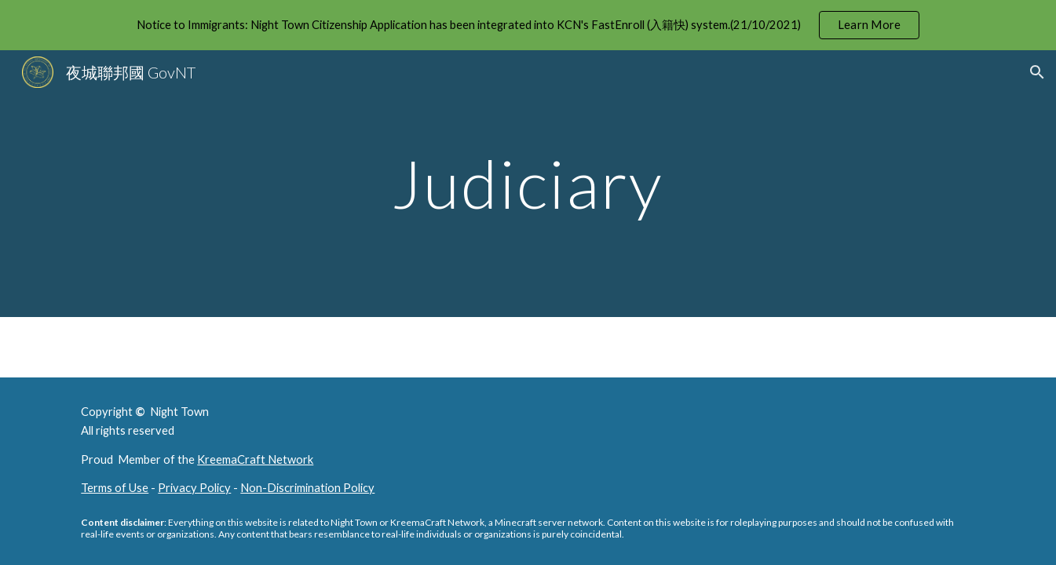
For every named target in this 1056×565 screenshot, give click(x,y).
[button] (1037, 72)
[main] (528, 183)
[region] (528, 25)
